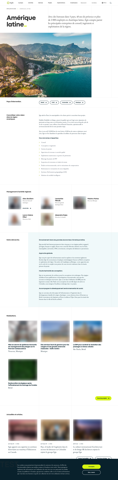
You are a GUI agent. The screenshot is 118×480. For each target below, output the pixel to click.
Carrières (94, 2)
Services (40, 2)
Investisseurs (73, 2)
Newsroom (83, 2)
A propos (20, 2)
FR (104, 3)
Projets (50, 2)
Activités (30, 2)
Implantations (61, 2)
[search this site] (110, 3)
